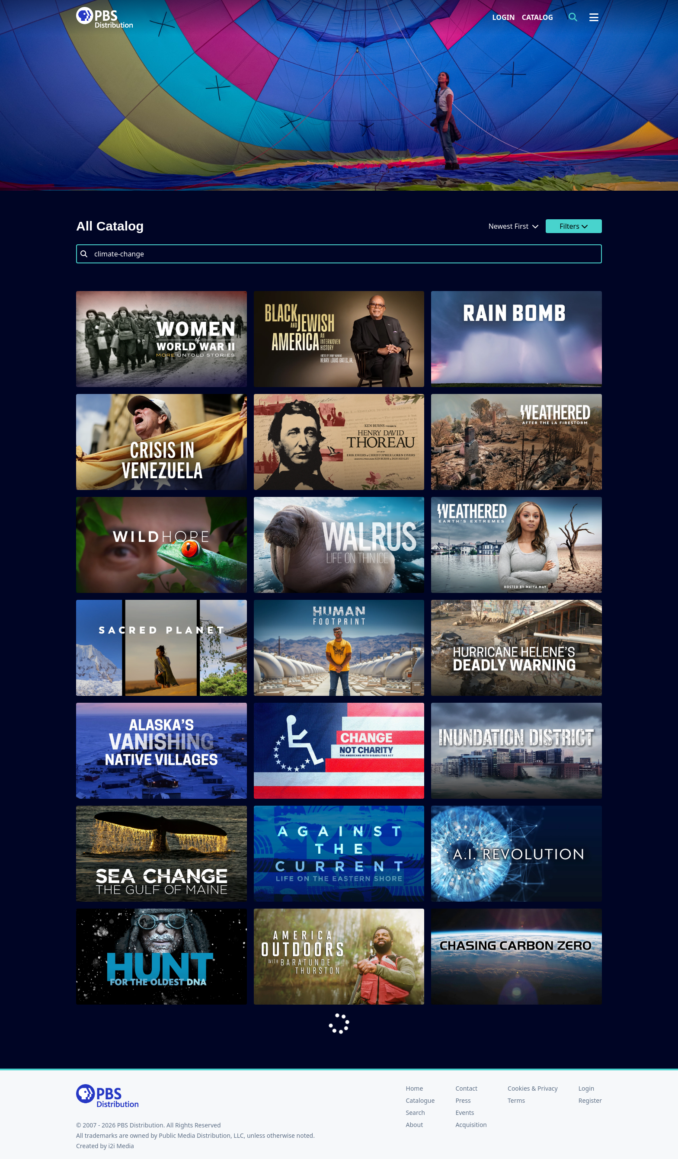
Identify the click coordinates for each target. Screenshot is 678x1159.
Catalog (537, 17)
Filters (574, 226)
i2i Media (121, 1146)
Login (504, 17)
